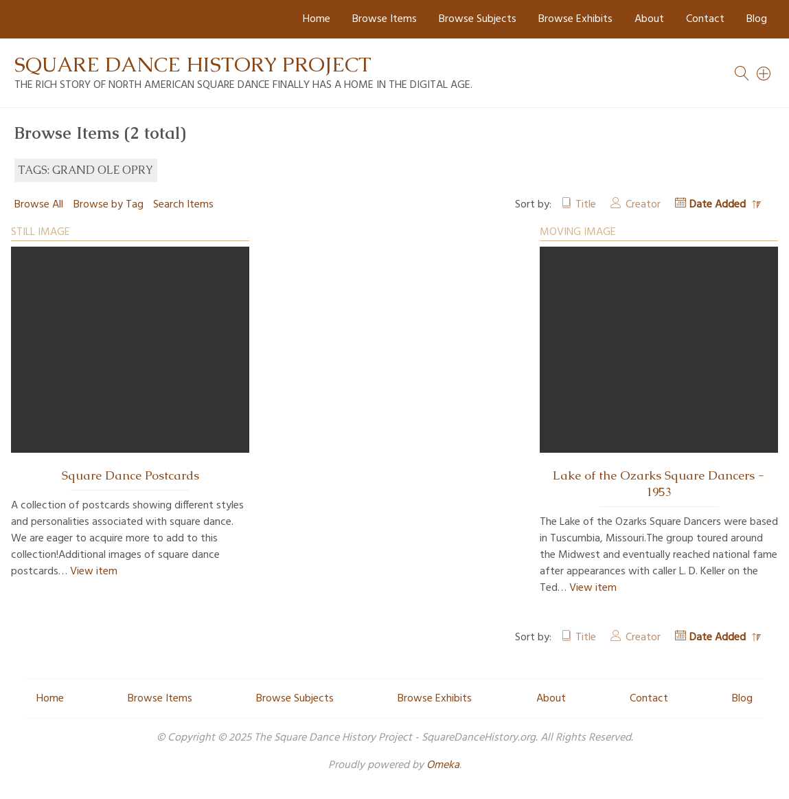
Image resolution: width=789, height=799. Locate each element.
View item (93, 571)
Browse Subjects (477, 19)
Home (316, 19)
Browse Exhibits (575, 19)
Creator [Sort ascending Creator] (643, 205)
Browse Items (384, 19)
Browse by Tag (108, 205)
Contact (705, 19)
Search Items (183, 205)
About (649, 19)
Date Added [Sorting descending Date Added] (718, 205)
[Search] (764, 74)
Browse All (38, 205)
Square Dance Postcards (130, 475)
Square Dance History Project (192, 64)
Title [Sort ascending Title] (585, 205)
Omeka (442, 765)
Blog (756, 19)
